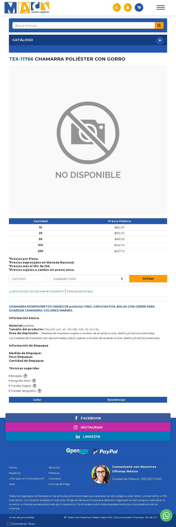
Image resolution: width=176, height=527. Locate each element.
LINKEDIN (88, 436)
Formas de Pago (59, 484)
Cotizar (148, 278)
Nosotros (14, 473)
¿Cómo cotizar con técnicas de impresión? (37, 291)
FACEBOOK (88, 418)
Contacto (55, 478)
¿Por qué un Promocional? (27, 478)
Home (13, 467)
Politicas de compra (80, 291)
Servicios (54, 467)
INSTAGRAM (88, 427)
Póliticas (54, 473)
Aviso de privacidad (21, 517)
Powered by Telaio (23, 523)
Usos (12, 484)
